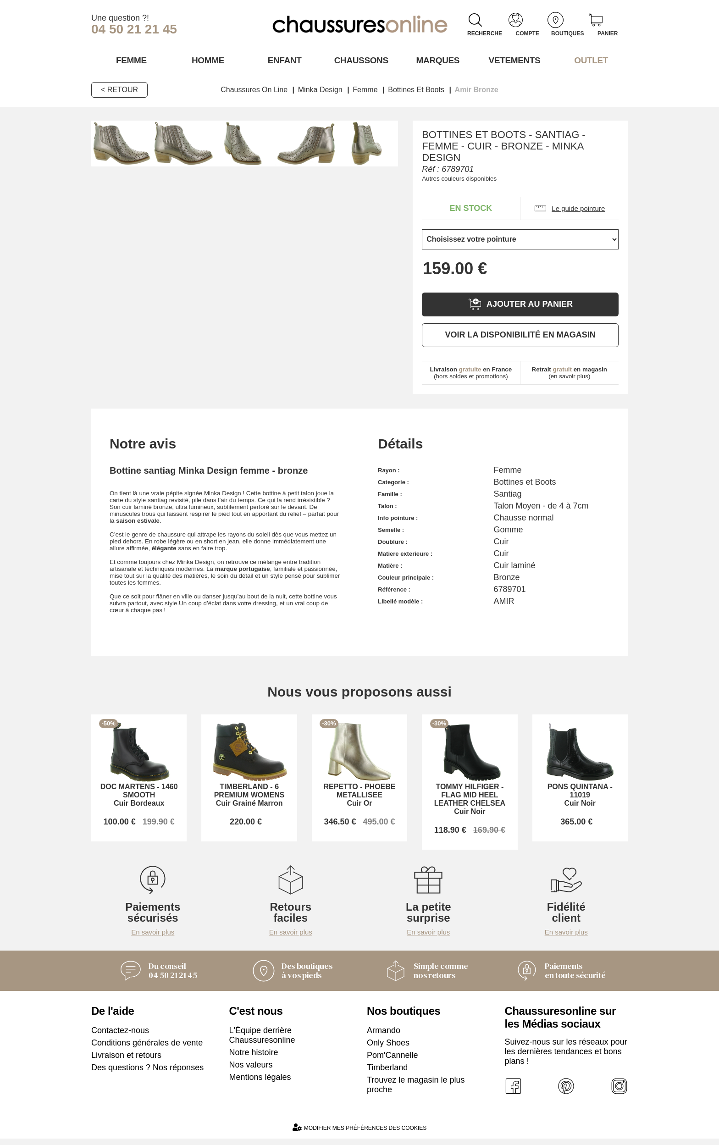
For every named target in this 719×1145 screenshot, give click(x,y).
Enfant (283, 60)
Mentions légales (260, 1083)
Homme (206, 60)
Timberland (387, 1074)
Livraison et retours (126, 1061)
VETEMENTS (513, 60)
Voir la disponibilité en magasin (520, 334)
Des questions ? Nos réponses (147, 1074)
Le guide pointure (569, 208)
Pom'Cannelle (392, 1061)
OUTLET (589, 60)
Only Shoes (388, 1049)
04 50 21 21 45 (134, 29)
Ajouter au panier (520, 304)
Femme (130, 60)
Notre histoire (253, 1058)
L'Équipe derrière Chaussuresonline (262, 1041)
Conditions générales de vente (147, 1049)
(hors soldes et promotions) (471, 372)
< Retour (119, 89)
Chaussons (360, 60)
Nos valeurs (251, 1071)
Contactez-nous (120, 1036)
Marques (436, 60)
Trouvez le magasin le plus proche (416, 1091)
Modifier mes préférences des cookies (359, 1134)
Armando (383, 1036)
